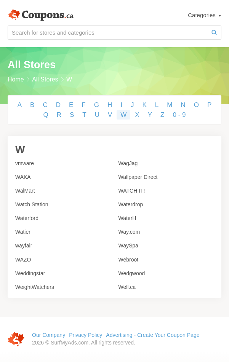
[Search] (214, 32)
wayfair (23, 245)
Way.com (129, 232)
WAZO (23, 260)
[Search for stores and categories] (107, 32)
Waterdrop (131, 204)
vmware (24, 163)
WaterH (127, 218)
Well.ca (127, 287)
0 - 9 (179, 114)
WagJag (128, 163)
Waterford (26, 218)
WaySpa (128, 245)
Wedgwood (132, 273)
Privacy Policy (85, 335)
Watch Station (31, 204)
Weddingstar (30, 273)
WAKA (23, 177)
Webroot (129, 260)
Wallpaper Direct (138, 177)
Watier (22, 232)
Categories (202, 15)
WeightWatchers (34, 287)
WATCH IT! (132, 191)
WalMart (25, 191)
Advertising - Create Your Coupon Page (152, 335)
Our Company (48, 335)
